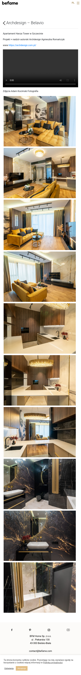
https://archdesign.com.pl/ (22, 45)
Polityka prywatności (53, 662)
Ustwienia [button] (9, 668)
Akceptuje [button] (22, 668)
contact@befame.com (40, 651)
